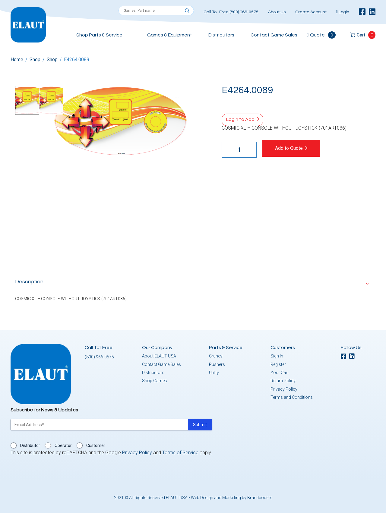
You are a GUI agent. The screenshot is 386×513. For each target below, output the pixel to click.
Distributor (30, 444)
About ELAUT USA (159, 355)
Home (17, 59)
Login (342, 12)
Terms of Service (180, 452)
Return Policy (283, 379)
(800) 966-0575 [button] (99, 356)
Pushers (217, 363)
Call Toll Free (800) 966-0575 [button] (231, 12)
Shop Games (154, 379)
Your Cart (280, 371)
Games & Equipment (169, 35)
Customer (95, 444)
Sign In (277, 355)
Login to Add (240, 119)
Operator (63, 444)
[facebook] (362, 12)
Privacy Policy (284, 388)
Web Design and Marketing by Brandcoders (231, 496)
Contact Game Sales (274, 35)
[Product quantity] (239, 149)
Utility (214, 371)
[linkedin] (372, 12)
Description (29, 281)
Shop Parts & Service (99, 35)
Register (278, 363)
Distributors (221, 35)
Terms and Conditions (292, 396)
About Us (277, 12)
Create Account (311, 12)
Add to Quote (293, 148)
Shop (35, 59)
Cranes (216, 355)
